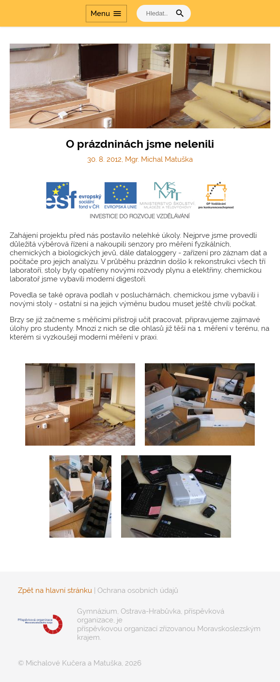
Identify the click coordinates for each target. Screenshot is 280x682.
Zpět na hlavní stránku (55, 590)
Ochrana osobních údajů (137, 590)
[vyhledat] (156, 13)
